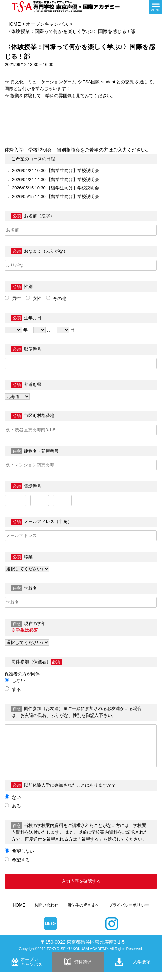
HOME (13, 24)
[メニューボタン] (155, 7)
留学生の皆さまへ (83, 905)
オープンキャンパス (47, 24)
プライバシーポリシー (129, 905)
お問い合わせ (46, 905)
